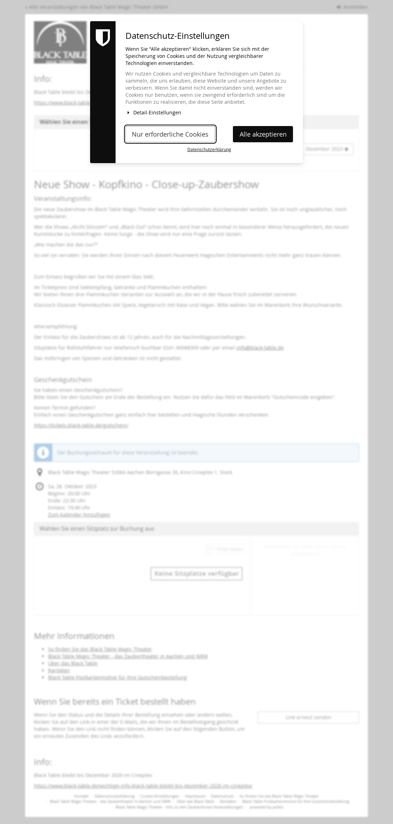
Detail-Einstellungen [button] (153, 112)
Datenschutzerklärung (209, 149)
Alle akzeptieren (263, 134)
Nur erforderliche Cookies (170, 134)
